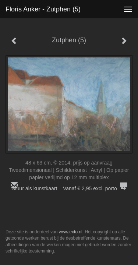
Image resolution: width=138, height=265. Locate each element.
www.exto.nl (70, 231)
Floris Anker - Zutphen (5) (43, 9)
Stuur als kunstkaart (69, 188)
